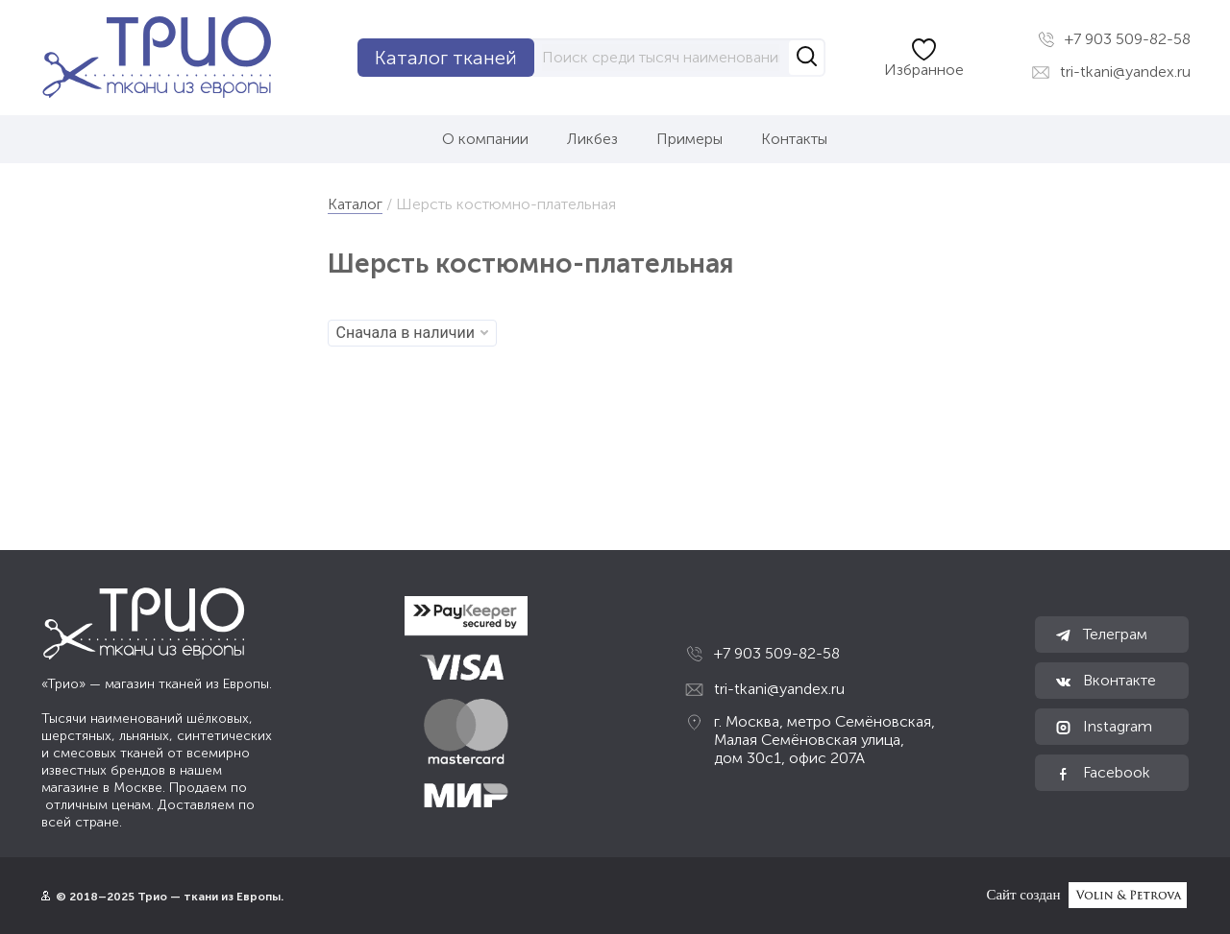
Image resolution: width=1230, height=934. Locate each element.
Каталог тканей (446, 57)
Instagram (1103, 726)
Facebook (1102, 772)
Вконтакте (1105, 680)
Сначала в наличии (412, 332)
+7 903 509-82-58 (1114, 39)
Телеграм (1100, 634)
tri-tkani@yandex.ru (1111, 72)
